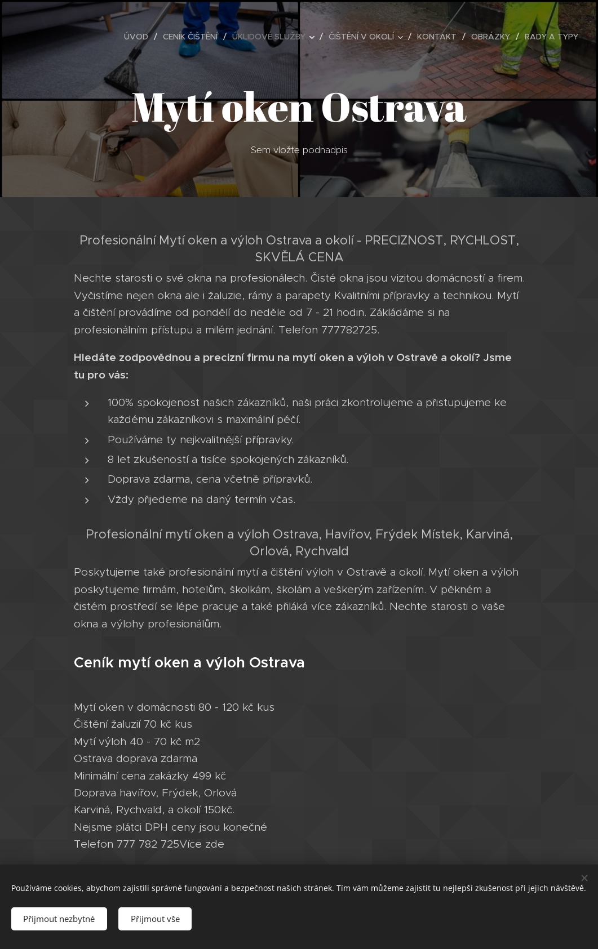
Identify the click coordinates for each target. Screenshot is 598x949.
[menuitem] (139, 37)
